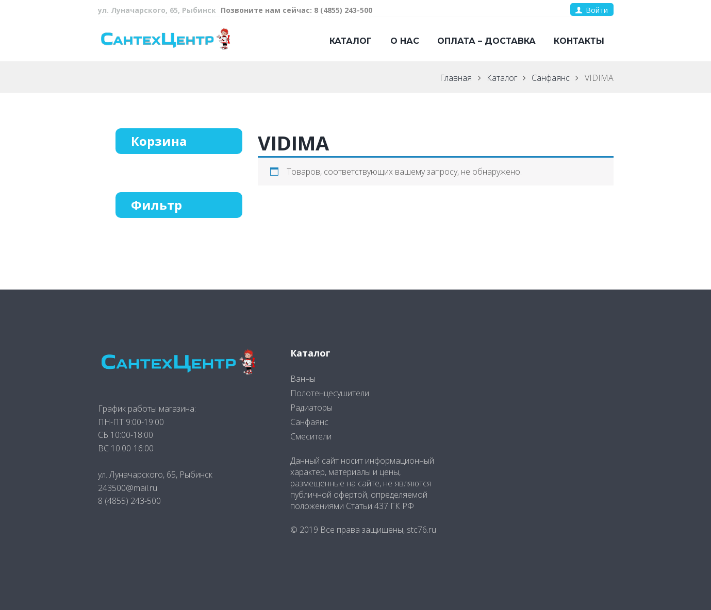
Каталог (350, 41)
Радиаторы (311, 407)
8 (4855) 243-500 (129, 500)
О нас (404, 41)
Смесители (311, 436)
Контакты (579, 41)
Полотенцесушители (329, 393)
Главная (456, 77)
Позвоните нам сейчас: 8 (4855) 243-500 (296, 10)
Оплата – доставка (486, 41)
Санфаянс (551, 77)
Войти (597, 10)
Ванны (303, 378)
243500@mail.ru (127, 488)
